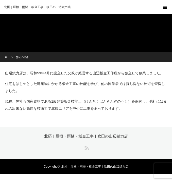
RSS (86, 147)
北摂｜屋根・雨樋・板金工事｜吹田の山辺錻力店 (86, 136)
